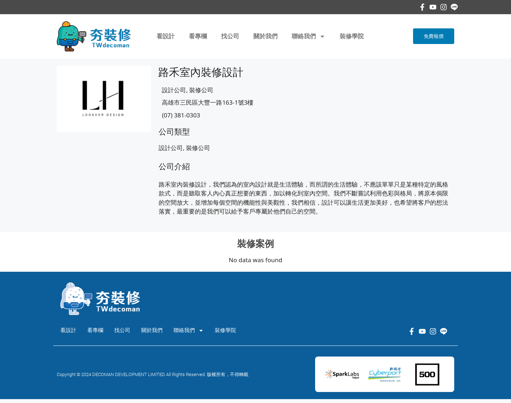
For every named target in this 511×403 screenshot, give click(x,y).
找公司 (230, 36)
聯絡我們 (308, 36)
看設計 (165, 36)
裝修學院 (352, 36)
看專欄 (198, 36)
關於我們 (265, 36)
